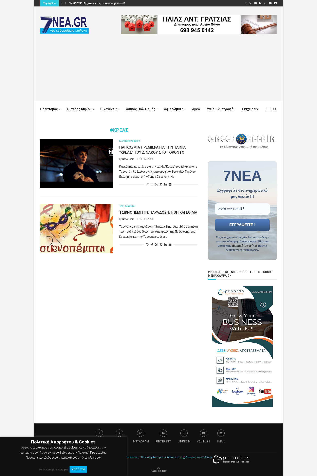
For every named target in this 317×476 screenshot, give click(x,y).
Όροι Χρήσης (131, 456)
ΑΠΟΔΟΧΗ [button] (78, 469)
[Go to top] (159, 470)
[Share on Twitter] (156, 184)
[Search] (275, 109)
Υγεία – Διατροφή (219, 109)
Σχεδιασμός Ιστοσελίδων (197, 456)
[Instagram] (255, 3)
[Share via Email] (170, 184)
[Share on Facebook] (152, 184)
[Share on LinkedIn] (165, 184)
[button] (61, 3)
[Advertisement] (158, 72)
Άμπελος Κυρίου (79, 109)
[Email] (275, 3)
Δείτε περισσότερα (53, 469)
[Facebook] (245, 3)
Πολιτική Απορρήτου (245, 245)
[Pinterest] (260, 3)
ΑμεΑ (196, 109)
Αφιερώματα (173, 109)
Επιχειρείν (250, 109)
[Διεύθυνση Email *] (242, 208)
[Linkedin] (265, 3)
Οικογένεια (108, 109)
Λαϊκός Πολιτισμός (140, 109)
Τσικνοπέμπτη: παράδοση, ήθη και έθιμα (158, 212)
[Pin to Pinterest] (161, 184)
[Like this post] (147, 184)
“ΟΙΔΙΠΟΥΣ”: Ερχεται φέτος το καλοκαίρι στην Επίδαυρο (101, 3)
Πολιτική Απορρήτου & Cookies (160, 456)
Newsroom (128, 159)
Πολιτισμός (49, 109)
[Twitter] (250, 3)
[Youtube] (270, 3)
